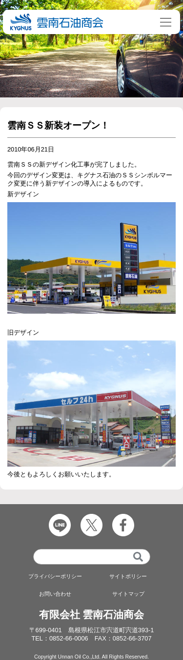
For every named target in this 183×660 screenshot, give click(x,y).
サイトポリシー (128, 576)
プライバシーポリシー (55, 576)
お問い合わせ (55, 594)
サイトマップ (128, 594)
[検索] (138, 556)
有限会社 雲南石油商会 (91, 614)
